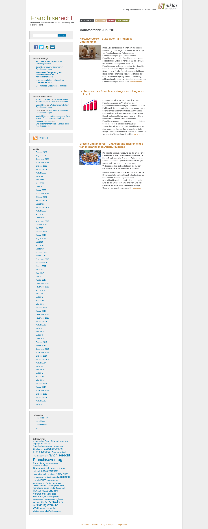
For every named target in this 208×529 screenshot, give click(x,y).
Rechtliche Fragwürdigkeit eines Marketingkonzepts (49, 62)
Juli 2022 (39, 176)
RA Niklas (85, 525)
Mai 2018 (39, 242)
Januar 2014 (41, 387)
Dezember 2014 (42, 349)
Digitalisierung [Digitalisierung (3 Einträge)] (38, 449)
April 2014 (40, 377)
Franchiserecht (87, 20)
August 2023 (41, 156)
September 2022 (42, 169)
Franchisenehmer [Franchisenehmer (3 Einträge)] (39, 456)
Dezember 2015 (42, 314)
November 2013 (42, 390)
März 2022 (40, 187)
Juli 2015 (39, 328)
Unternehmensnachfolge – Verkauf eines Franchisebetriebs (53, 117)
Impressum (122, 525)
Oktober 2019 (41, 225)
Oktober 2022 (41, 166)
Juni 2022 (40, 180)
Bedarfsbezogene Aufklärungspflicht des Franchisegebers (52, 100)
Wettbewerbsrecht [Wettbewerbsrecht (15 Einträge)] (44, 508)
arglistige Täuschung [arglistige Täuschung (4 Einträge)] (41, 444)
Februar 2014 (41, 383)
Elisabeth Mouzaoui (44, 122)
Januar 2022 (41, 190)
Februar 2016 (41, 307)
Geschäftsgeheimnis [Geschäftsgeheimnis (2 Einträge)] (52, 463)
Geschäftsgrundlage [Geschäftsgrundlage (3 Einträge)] (40, 466)
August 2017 (41, 266)
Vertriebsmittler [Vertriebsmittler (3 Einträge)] (38, 502)
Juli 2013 (39, 404)
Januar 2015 (41, 345)
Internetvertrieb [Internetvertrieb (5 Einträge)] (39, 474)
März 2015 (40, 339)
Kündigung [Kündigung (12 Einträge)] (63, 476)
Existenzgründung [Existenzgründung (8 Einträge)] (53, 448)
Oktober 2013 (41, 394)
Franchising (100, 20)
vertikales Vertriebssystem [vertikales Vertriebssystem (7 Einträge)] (44, 495)
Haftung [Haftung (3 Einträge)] (36, 471)
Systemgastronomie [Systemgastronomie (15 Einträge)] (45, 490)
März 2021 (40, 204)
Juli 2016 (39, 294)
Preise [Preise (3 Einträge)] (61, 483)
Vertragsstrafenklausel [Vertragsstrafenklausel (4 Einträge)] (54, 499)
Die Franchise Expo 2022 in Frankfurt (51, 86)
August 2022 (41, 173)
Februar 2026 (41, 152)
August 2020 (41, 211)
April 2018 (40, 245)
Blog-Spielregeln (108, 525)
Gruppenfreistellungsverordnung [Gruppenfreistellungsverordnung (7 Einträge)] (49, 468)
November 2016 (42, 287)
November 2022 (42, 162)
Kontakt (95, 525)
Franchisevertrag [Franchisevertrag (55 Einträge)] (47, 459)
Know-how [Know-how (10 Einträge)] (62, 473)
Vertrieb (111, 20)
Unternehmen (122, 20)
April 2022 (40, 183)
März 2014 (40, 380)
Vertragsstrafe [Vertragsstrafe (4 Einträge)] (38, 499)
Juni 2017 (40, 273)
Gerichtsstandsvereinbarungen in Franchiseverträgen (49, 68)
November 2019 (42, 221)
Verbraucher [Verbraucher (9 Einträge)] (39, 493)
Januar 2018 (41, 256)
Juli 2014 (39, 366)
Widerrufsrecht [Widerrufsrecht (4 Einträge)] (55, 511)
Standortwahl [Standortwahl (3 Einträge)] (61, 488)
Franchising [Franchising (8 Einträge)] (39, 463)
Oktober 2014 (41, 356)
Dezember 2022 (42, 159)
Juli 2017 (39, 269)
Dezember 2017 (42, 259)
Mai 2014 (39, 373)
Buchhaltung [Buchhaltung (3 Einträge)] (58, 446)
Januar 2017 (41, 280)
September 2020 (42, 207)
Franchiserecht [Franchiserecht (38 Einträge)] (58, 455)
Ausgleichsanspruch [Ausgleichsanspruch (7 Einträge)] (43, 446)
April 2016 (40, 301)
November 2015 (42, 318)
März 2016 (40, 304)
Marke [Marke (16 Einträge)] (42, 480)
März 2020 (40, 218)
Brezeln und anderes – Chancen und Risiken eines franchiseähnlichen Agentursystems (111, 145)
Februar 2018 (41, 252)
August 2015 (41, 325)
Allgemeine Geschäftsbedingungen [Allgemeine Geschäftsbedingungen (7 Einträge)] (50, 441)
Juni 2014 (40, 370)
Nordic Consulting (43, 99)
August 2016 (41, 290)
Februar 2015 (41, 342)
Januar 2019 (41, 235)
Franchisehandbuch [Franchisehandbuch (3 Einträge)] (59, 452)
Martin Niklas (41, 105)
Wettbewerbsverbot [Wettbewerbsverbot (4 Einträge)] (41, 511)
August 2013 (41, 401)
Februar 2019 (41, 231)
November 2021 (42, 193)
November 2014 (42, 352)
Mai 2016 (39, 297)
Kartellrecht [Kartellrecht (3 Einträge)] (51, 474)
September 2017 (42, 263)
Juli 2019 (39, 228)
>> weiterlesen (136, 82)
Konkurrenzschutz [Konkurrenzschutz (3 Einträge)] (39, 477)
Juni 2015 (40, 332)
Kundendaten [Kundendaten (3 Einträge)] (52, 477)
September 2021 (42, 200)
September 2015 (42, 321)
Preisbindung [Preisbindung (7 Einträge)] (52, 483)
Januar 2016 (41, 311)
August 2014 (41, 363)
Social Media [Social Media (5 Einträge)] (49, 488)
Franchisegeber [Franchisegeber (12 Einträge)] (42, 451)
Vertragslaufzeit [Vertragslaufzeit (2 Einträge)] (54, 497)
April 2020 (40, 214)
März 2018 (40, 249)
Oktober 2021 (41, 197)
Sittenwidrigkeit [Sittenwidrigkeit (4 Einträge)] (51, 486)
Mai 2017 (39, 276)
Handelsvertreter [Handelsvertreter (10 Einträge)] (48, 470)
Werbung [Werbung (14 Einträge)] (52, 504)
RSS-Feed (43, 138)
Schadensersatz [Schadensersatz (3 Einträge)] (39, 486)
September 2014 (42, 359)
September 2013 (42, 397)
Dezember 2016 (42, 283)
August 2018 (41, 238)
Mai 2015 (39, 335)
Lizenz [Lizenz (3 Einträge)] (35, 480)
